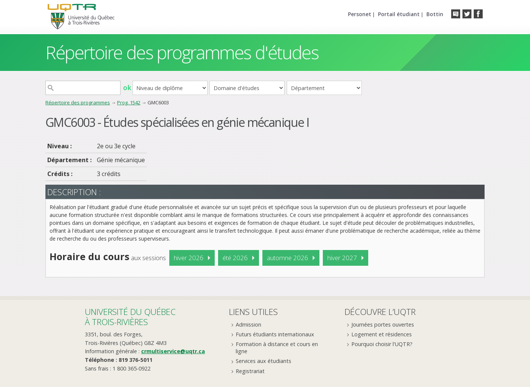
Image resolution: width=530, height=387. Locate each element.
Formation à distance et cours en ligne (277, 347)
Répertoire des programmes (77, 102)
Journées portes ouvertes (382, 324)
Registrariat (250, 371)
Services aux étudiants (263, 360)
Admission (248, 324)
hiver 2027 (342, 257)
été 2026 (235, 257)
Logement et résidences (381, 334)
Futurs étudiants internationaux (275, 334)
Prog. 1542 (128, 102)
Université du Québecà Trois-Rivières (130, 316)
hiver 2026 (188, 257)
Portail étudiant (399, 14)
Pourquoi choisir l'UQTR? (382, 344)
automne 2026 (287, 257)
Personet (359, 14)
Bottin (434, 14)
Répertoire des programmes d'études (181, 52)
